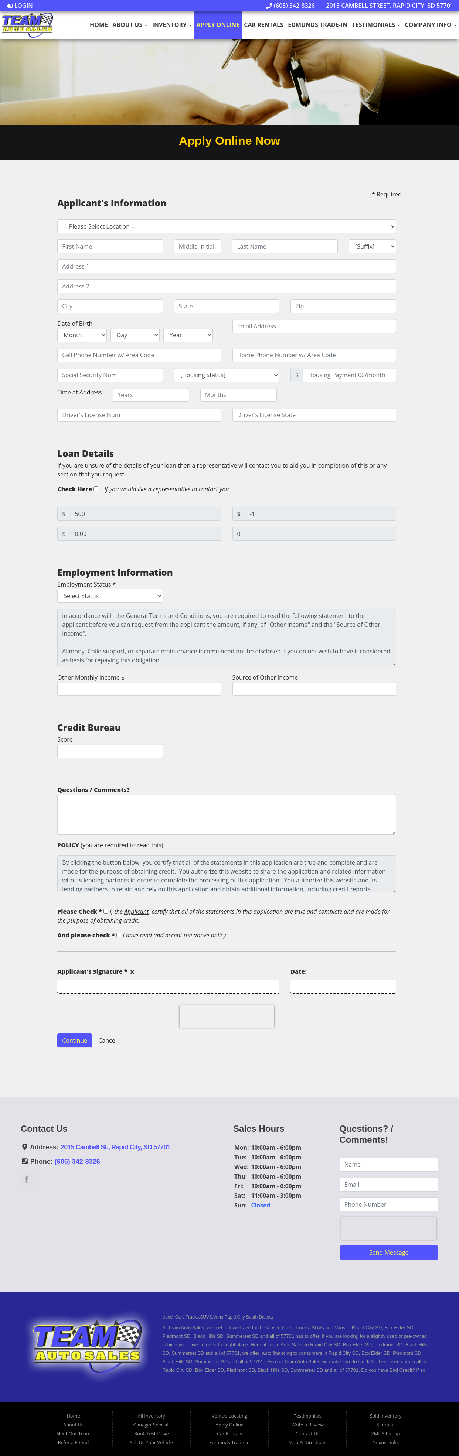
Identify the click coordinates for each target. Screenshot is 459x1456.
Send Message (389, 1252)
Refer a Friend (73, 1442)
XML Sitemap (385, 1433)
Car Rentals (263, 25)
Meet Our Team (73, 1433)
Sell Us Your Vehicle (151, 1442)
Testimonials (376, 25)
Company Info (431, 25)
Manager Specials (151, 1424)
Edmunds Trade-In (317, 25)
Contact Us (308, 1433)
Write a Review (307, 1424)
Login (20, 5)
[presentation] (227, 1016)
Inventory (172, 25)
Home (99, 25)
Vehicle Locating (229, 1415)
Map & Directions (308, 1442)
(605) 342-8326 (290, 5)
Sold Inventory (386, 1415)
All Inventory (151, 1415)
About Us (129, 25)
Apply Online (218, 25)
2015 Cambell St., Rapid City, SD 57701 (115, 1147)
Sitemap (386, 1424)
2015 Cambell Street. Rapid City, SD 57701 (385, 5)
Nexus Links (386, 1442)
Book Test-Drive (151, 1433)
